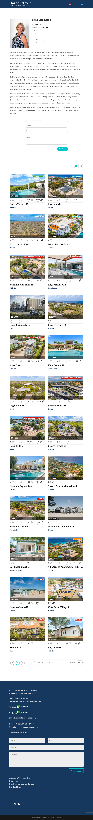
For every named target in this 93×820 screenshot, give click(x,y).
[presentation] (40, 151)
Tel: (33, 25)
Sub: (33, 43)
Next (33, 663)
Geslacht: (35, 40)
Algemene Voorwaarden (19, 778)
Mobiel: (34, 28)
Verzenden (76, 771)
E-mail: (34, 31)
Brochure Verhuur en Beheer (21, 784)
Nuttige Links (15, 787)
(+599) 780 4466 (42, 28)
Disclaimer (13, 781)
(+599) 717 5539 (40, 25)
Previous (12, 663)
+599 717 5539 (27, 698)
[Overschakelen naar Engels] (70, 4)
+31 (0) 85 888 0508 (32, 701)
